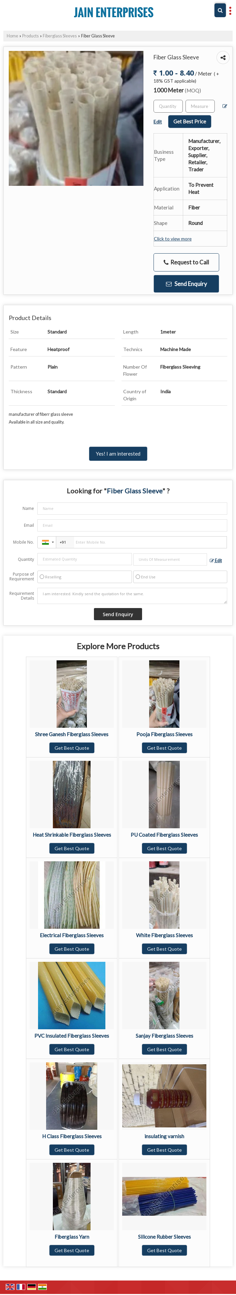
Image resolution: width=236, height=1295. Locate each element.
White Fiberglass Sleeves (164, 935)
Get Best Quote (72, 748)
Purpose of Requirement (21, 576)
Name (28, 508)
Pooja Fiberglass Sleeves (164, 734)
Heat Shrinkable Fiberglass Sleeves (72, 835)
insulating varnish (164, 1136)
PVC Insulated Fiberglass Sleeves (71, 1036)
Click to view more (173, 238)
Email (29, 525)
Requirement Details (21, 596)
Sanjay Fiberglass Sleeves (164, 1036)
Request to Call (186, 262)
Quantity (26, 559)
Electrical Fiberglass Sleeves (72, 935)
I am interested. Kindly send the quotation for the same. (132, 596)
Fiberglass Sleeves (60, 35)
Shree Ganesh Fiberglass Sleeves (71, 734)
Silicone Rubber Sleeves (164, 1237)
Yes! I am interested (118, 454)
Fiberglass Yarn (72, 1237)
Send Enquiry (186, 283)
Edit (216, 560)
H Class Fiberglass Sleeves (72, 1136)
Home (12, 35)
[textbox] (200, 106)
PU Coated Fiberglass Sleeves (164, 835)
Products (30, 35)
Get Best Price (189, 121)
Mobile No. (23, 542)
